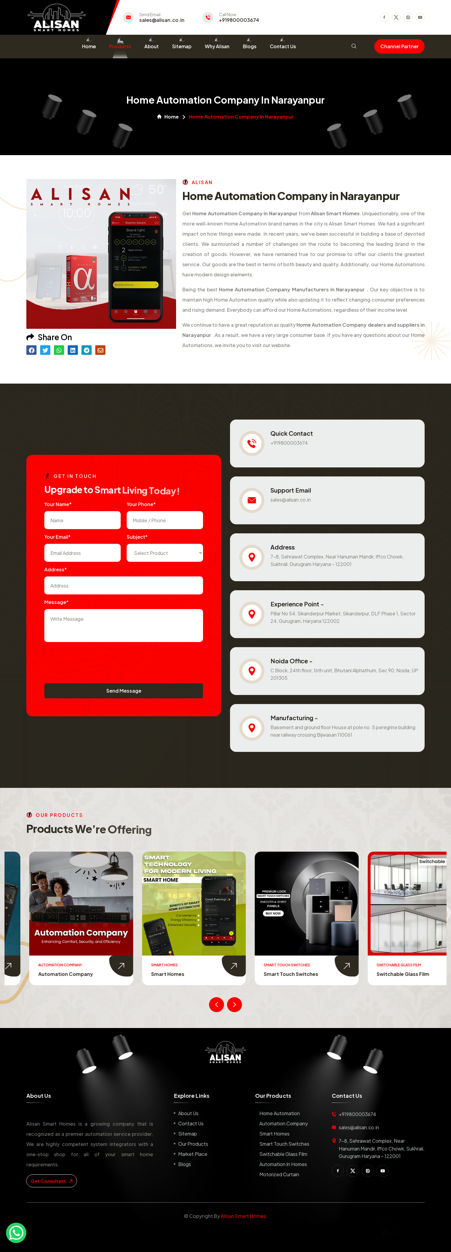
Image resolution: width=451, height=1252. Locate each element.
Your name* (58, 504)
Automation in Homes (283, 1164)
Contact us (191, 1123)
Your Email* (57, 537)
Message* (56, 602)
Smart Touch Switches (379, 974)
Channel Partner (399, 46)
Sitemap (181, 46)
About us (188, 1113)
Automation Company (153, 974)
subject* (137, 537)
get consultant (51, 1181)
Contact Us (283, 46)
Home (89, 46)
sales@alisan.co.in (161, 20)
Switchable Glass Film (283, 1154)
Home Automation (36, 974)
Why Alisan (217, 46)
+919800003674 (239, 20)
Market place (192, 1154)
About (151, 46)
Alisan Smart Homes (243, 1216)
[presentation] (89, 659)
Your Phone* (141, 504)
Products (120, 46)
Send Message (123, 691)
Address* (55, 569)
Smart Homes (256, 974)
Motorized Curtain (279, 1174)
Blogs (249, 46)
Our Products (193, 1144)
